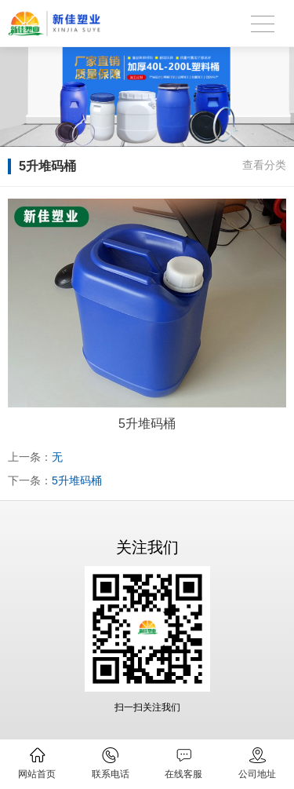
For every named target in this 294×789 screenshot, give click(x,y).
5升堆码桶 (77, 480)
